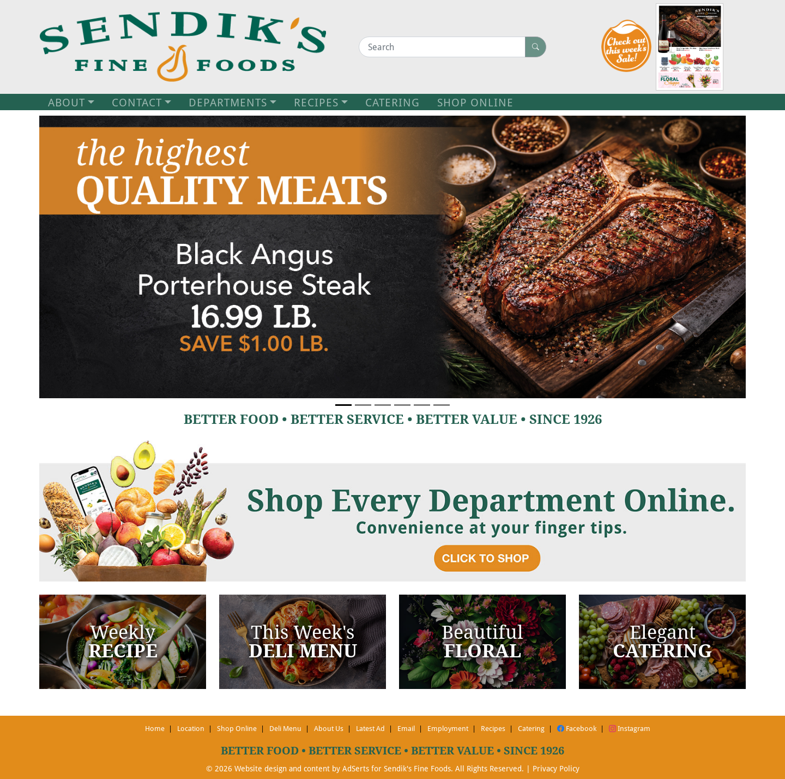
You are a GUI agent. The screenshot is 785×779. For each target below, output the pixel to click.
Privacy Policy (556, 768)
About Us (328, 728)
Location (190, 728)
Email (406, 728)
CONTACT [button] (137, 102)
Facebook (576, 728)
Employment (447, 728)
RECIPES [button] (316, 102)
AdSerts (355, 768)
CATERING (392, 102)
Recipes (493, 728)
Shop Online (237, 728)
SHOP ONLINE (475, 102)
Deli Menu (285, 728)
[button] (92, 257)
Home (155, 728)
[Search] (442, 47)
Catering (531, 728)
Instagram (629, 728)
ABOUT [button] (66, 102)
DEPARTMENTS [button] (228, 102)
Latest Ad (370, 728)
